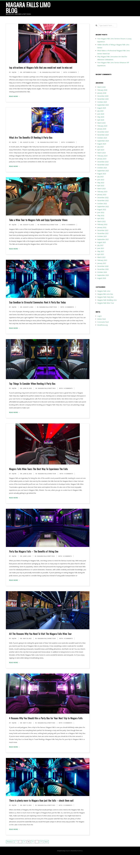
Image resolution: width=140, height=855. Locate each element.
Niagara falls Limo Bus (105, 294)
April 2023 (100, 186)
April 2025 (100, 120)
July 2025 (100, 111)
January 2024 (101, 159)
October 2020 (102, 272)
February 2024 (102, 156)
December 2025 (102, 96)
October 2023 (102, 168)
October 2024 (102, 138)
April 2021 (100, 254)
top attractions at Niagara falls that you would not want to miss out (40, 67)
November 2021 (103, 233)
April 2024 (100, 150)
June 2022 (100, 212)
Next (46, 842)
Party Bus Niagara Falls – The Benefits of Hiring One (33, 551)
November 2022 (103, 200)
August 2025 (101, 108)
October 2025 (102, 102)
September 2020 (103, 275)
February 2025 (102, 126)
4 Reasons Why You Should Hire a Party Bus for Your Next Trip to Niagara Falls (46, 718)
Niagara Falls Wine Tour (49, 225)
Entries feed (101, 319)
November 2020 (103, 269)
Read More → (14, 96)
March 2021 (101, 257)
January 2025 (101, 129)
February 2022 (102, 224)
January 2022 (101, 227)
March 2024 (101, 153)
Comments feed (103, 322)
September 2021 (103, 239)
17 (41, 842)
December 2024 (102, 132)
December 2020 (102, 266)
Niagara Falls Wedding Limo (107, 300)
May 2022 (100, 215)
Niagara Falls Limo (103, 291)
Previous (10, 842)
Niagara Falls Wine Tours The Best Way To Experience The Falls (38, 469)
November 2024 (103, 135)
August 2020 (101, 278)
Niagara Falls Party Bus (51, 72)
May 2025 (100, 117)
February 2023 (102, 192)
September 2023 (103, 171)
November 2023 (103, 165)
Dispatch (67, 850)
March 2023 (101, 189)
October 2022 (102, 203)
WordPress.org (102, 325)
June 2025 (100, 114)
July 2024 (100, 147)
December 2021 (102, 230)
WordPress (80, 850)
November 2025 (103, 99)
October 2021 (102, 236)
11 (33, 842)
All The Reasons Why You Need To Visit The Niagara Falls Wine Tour (40, 634)
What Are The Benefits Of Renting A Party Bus (30, 137)
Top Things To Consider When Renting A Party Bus (32, 383)
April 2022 (100, 218)
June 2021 (100, 248)
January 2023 (101, 195)
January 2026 (101, 93)
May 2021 (100, 251)
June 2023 (100, 180)
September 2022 (103, 206)
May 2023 (100, 183)
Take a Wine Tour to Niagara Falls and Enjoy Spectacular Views (38, 220)
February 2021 (102, 260)
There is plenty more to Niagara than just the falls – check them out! (41, 800)
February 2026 (102, 90)
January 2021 (101, 263)
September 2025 (103, 105)
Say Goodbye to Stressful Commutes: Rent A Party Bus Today (37, 302)
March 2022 (101, 221)
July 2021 (100, 245)
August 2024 (101, 144)
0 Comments (72, 72)
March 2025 (101, 123)
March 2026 (101, 87)
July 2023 (100, 177)
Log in (99, 316)
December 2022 (102, 197)
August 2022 (101, 209)
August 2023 (101, 174)
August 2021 (101, 242)
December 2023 (102, 162)
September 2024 (103, 141)
